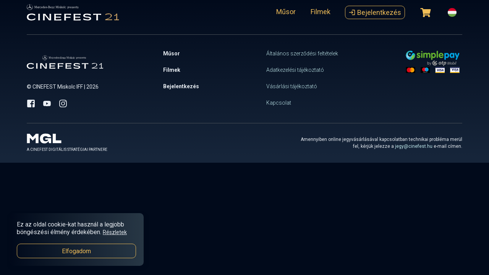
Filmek (320, 12)
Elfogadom (76, 251)
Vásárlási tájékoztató (291, 86)
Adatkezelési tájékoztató (295, 70)
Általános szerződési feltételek (302, 53)
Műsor (286, 12)
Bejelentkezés (375, 12)
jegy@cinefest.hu (413, 146)
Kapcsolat (278, 103)
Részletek (115, 232)
